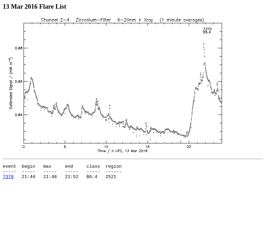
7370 (8, 179)
